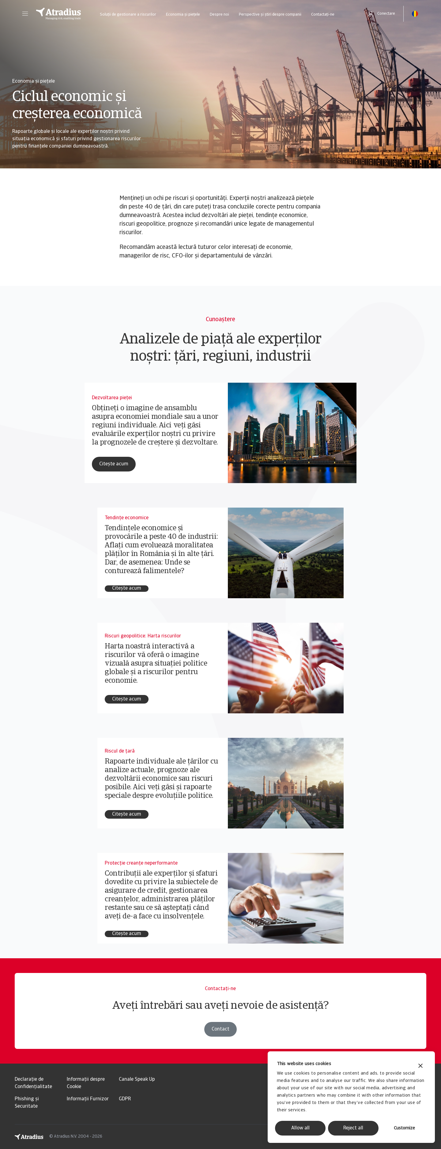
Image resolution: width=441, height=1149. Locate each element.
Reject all (353, 1128)
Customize (404, 1128)
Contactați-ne (322, 15)
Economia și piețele (183, 15)
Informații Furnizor (88, 1099)
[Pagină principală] (58, 14)
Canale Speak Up (137, 1079)
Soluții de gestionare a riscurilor (128, 15)
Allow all (300, 1128)
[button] (25, 14)
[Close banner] (420, 1066)
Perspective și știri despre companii (270, 15)
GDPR (125, 1099)
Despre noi (219, 15)
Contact (220, 1029)
